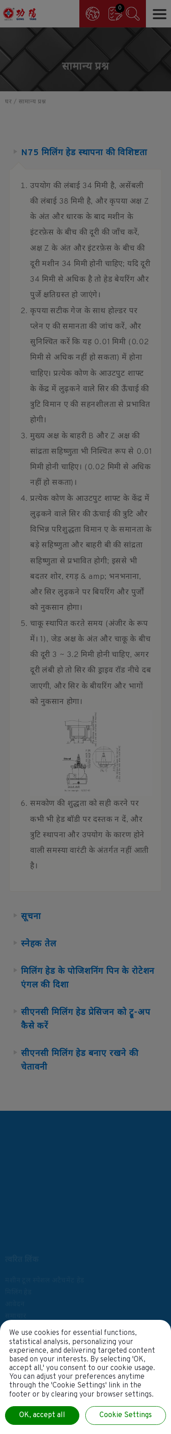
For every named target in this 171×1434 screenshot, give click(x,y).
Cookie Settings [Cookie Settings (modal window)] (125, 1415)
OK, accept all (42, 1415)
